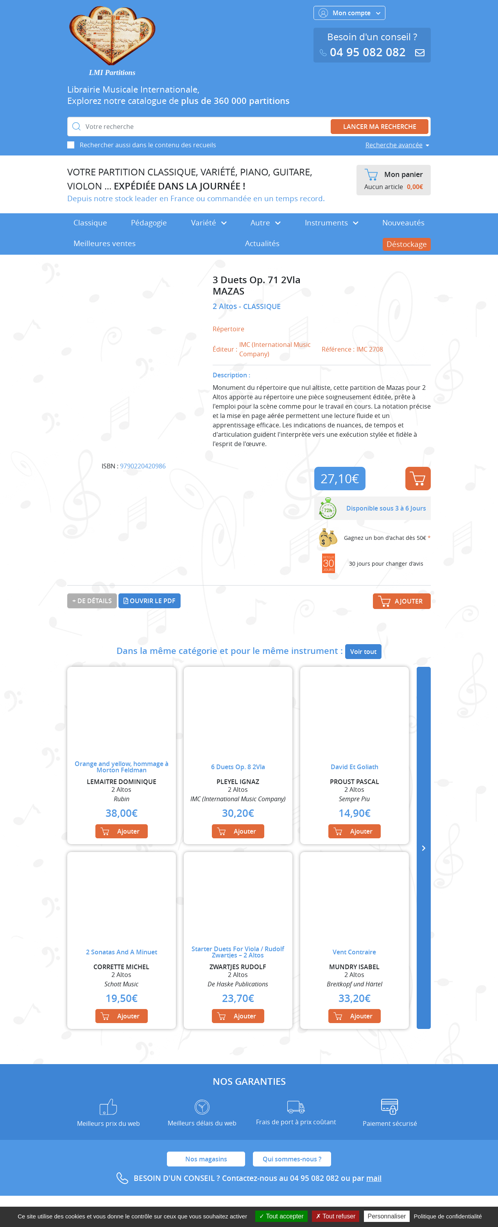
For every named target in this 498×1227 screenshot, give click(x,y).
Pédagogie (149, 223)
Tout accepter (281, 1216)
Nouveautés (403, 223)
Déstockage (407, 244)
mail (374, 1178)
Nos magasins (206, 1159)
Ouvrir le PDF (150, 601)
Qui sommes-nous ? (292, 1159)
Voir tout (363, 651)
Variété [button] (209, 223)
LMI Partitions (112, 72)
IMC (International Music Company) (275, 349)
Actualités (262, 243)
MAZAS (228, 291)
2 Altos (226, 306)
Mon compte (349, 13)
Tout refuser (336, 1216)
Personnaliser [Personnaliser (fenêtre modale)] (387, 1216)
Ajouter (417, 478)
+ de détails (92, 601)
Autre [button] (266, 223)
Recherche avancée (394, 145)
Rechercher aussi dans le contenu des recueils (148, 145)
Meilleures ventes (104, 243)
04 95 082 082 (364, 52)
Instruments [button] (331, 223)
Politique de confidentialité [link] (448, 1216)
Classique (90, 223)
